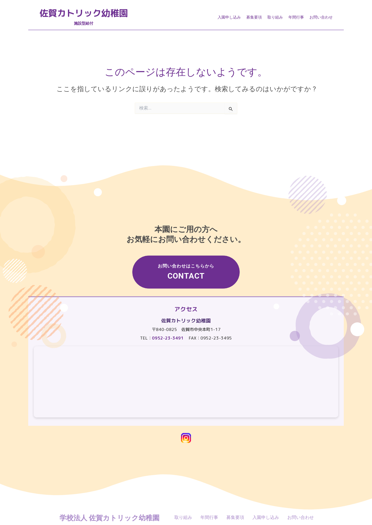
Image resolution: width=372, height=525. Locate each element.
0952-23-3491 (168, 338)
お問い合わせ (321, 17)
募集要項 (254, 17)
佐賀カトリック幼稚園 (86, 13)
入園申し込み (229, 17)
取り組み (275, 17)
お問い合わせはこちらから (187, 271)
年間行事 (296, 17)
